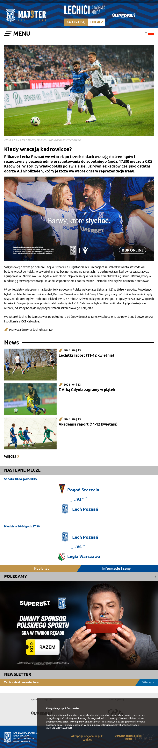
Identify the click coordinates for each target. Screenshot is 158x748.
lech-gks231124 (43, 330)
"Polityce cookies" (73, 725)
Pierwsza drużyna (20, 330)
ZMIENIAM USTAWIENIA (59, 728)
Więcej (10, 456)
